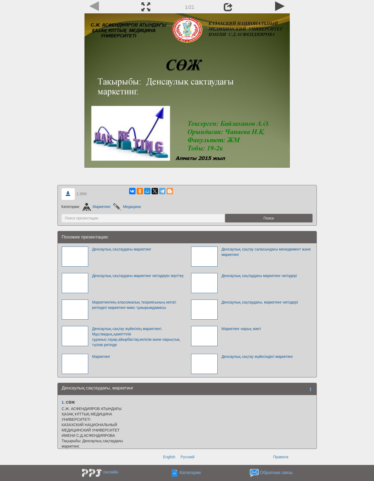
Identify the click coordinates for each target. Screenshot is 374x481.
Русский (187, 457)
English (169, 457)
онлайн (110, 472)
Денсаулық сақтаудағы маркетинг (121, 249)
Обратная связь (276, 472)
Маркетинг (96, 206)
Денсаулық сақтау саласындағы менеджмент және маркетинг (266, 252)
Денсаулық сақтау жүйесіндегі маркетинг (257, 356)
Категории (190, 472)
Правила (280, 457)
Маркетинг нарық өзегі (241, 329)
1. (63, 402)
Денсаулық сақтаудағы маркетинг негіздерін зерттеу (137, 276)
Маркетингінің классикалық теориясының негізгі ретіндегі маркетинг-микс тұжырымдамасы (134, 305)
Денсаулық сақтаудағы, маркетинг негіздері (259, 302)
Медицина (127, 206)
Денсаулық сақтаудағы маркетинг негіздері (259, 276)
